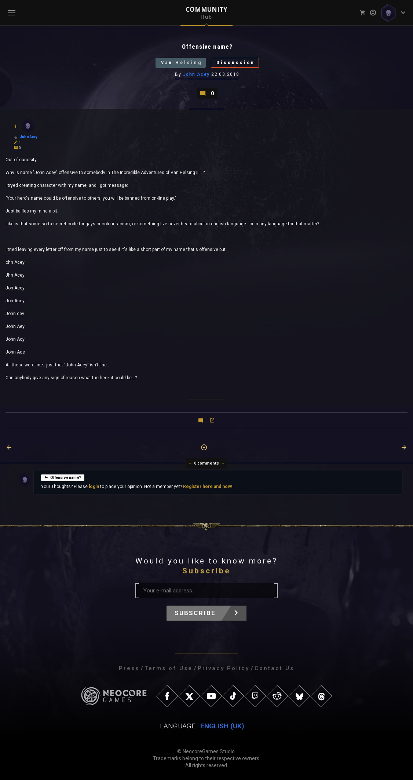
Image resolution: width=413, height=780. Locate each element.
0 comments (206, 463)
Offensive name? (62, 477)
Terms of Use (169, 668)
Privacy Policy (223, 668)
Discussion (236, 63)
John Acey (196, 74)
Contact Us (274, 668)
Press (129, 668)
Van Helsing (181, 63)
